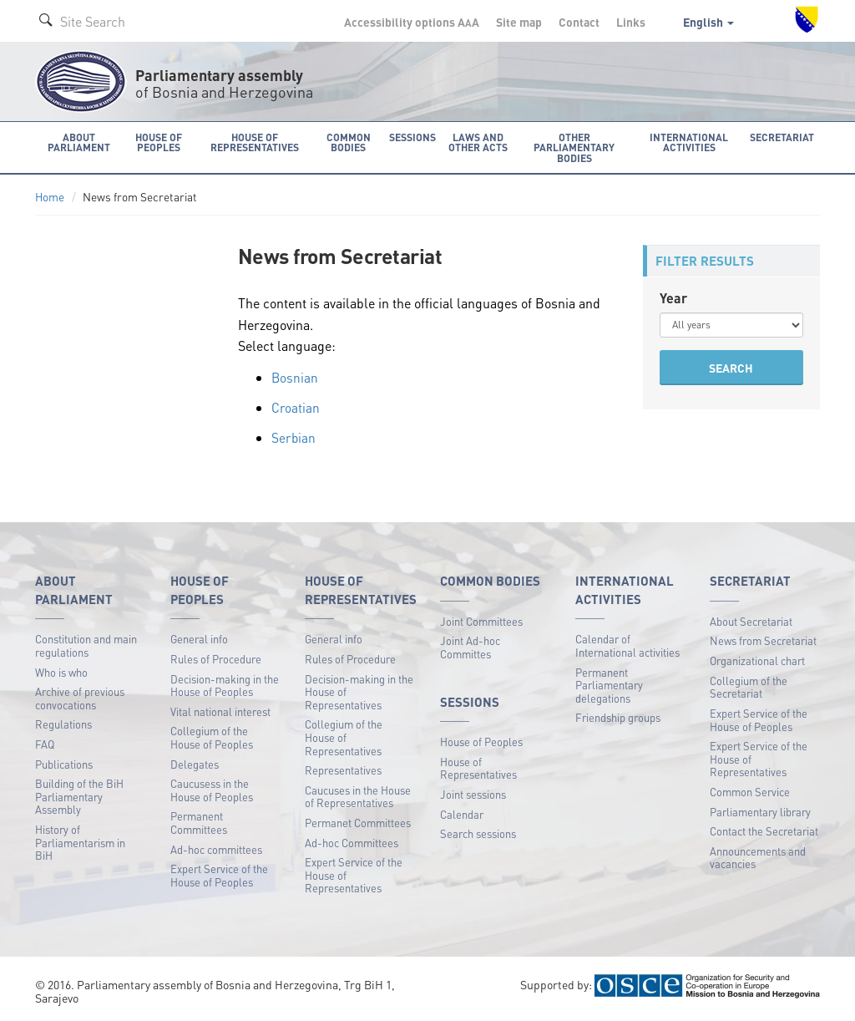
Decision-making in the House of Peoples (224, 684)
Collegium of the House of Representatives (343, 736)
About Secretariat (751, 620)
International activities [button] (692, 141)
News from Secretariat (763, 639)
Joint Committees (481, 620)
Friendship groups (617, 716)
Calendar (461, 812)
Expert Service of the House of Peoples (219, 874)
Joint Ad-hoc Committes (470, 646)
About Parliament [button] (78, 141)
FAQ (44, 743)
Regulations (63, 723)
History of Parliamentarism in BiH (80, 841)
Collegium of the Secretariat (748, 685)
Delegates (194, 762)
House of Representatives (478, 766)
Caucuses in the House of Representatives (358, 795)
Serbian (293, 435)
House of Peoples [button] (158, 141)
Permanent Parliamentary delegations (609, 683)
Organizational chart (757, 660)
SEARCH (731, 366)
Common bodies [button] (349, 141)
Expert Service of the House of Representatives (353, 874)
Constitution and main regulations (86, 644)
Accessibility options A (411, 21)
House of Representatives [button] (255, 141)
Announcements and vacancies (758, 856)
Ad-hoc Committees (351, 841)
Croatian (295, 406)
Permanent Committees (198, 822)
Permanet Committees (358, 822)
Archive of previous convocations (79, 697)
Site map (519, 21)
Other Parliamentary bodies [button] (575, 146)
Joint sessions (473, 793)
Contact (579, 21)
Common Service (750, 791)
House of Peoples (481, 741)
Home (49, 196)
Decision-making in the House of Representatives (359, 690)
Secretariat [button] (784, 136)
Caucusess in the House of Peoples (211, 789)
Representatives (343, 769)
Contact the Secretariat (764, 830)
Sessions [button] (411, 136)
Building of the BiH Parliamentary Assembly (79, 795)
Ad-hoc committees (216, 848)
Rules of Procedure (215, 658)
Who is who (61, 670)
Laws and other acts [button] (477, 141)
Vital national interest (220, 710)
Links (630, 21)
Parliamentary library (760, 810)
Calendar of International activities (627, 644)
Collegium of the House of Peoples (211, 736)
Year (673, 297)
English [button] (708, 21)
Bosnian (295, 376)
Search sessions (478, 832)
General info (199, 638)
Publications (64, 762)
